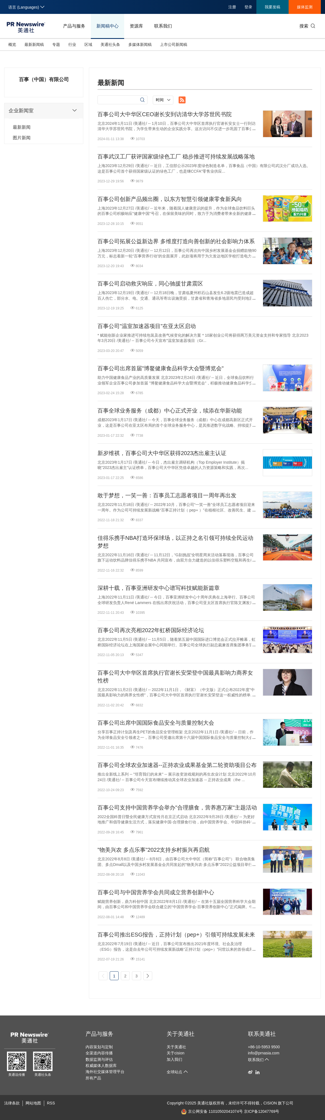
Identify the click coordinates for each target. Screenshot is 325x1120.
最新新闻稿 (34, 44)
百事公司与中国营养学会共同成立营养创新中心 (156, 892)
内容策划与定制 (99, 1047)
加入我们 (174, 1059)
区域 (88, 44)
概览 (12, 44)
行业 (72, 44)
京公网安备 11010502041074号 (212, 1111)
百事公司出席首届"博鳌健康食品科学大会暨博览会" (161, 368)
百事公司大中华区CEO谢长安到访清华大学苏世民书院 (165, 114)
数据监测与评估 (99, 1059)
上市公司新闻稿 (173, 44)
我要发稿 (272, 7)
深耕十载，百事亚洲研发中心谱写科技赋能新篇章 (159, 588)
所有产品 (93, 1078)
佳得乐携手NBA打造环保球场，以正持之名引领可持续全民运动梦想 (175, 542)
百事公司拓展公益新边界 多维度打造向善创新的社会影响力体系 (176, 241)
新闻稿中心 (107, 26)
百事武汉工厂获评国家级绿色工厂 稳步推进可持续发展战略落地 (176, 156)
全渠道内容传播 (99, 1053)
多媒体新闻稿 (140, 44)
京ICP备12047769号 (261, 1111)
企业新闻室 (44, 110)
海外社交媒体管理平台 (105, 1071)
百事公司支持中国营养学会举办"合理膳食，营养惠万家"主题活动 (177, 807)
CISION (270, 1103)
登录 (248, 7)
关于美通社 (180, 1034)
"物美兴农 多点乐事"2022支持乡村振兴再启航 (154, 850)
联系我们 (163, 26)
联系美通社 (262, 1034)
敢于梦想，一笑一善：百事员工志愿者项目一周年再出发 (167, 495)
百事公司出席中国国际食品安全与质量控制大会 (156, 723)
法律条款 (12, 1103)
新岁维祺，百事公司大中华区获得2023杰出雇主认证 (162, 453)
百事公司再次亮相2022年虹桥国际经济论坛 (151, 630)
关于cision (175, 1053)
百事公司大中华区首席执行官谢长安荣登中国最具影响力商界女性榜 (175, 677)
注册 (232, 7)
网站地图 (33, 1103)
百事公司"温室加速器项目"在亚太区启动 (147, 326)
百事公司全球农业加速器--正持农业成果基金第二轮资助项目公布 (177, 765)
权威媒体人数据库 (101, 1065)
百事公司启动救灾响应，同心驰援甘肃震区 (150, 283)
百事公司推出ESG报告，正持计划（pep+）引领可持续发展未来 (176, 935)
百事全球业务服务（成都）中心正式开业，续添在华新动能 (170, 411)
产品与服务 (74, 26)
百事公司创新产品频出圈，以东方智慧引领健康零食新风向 (170, 199)
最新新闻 (22, 127)
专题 (56, 44)
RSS (51, 1103)
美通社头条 (110, 44)
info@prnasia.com (263, 1053)
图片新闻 (22, 137)
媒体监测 (304, 7)
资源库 (136, 26)
